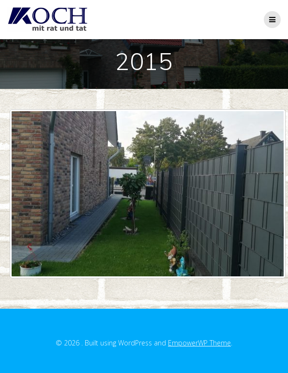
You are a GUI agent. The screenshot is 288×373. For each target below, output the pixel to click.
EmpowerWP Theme (199, 342)
